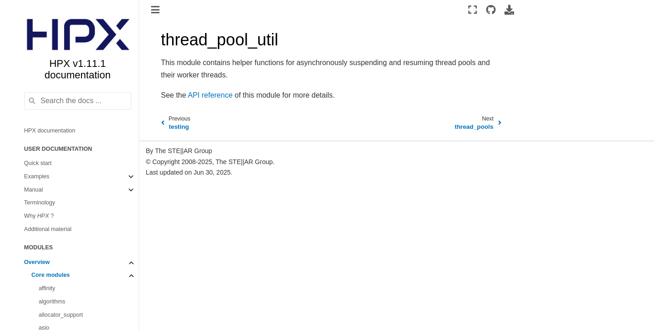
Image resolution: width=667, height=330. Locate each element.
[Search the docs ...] (77, 101)
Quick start (38, 163)
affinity (47, 288)
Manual (33, 190)
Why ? (39, 216)
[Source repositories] (490, 9)
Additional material (48, 229)
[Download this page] (509, 9)
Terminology (39, 202)
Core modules (51, 275)
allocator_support (61, 315)
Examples (36, 176)
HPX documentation (50, 130)
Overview (37, 262)
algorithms (52, 301)
